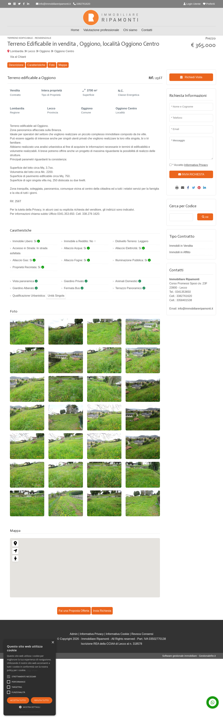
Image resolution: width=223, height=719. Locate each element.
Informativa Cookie (117, 633)
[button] (29, 707)
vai (205, 216)
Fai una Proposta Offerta (74, 610)
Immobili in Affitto (179, 252)
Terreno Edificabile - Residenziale (29, 38)
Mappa (63, 65)
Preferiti (209, 3)
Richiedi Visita (191, 77)
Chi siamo (130, 30)
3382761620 (81, 3)
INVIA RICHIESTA (191, 174)
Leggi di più (32, 670)
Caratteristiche (36, 65)
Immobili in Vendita (181, 245)
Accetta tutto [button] (18, 700)
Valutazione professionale (101, 30)
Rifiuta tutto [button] (41, 700)
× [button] (52, 642)
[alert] (29, 677)
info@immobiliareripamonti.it (53, 3)
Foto (52, 65)
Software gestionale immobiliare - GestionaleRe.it (189, 655)
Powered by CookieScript (29, 712)
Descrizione (16, 65)
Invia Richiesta (102, 610)
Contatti (146, 30)
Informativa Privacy (92, 633)
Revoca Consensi (142, 633)
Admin (74, 633)
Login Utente (192, 3)
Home (75, 30)
